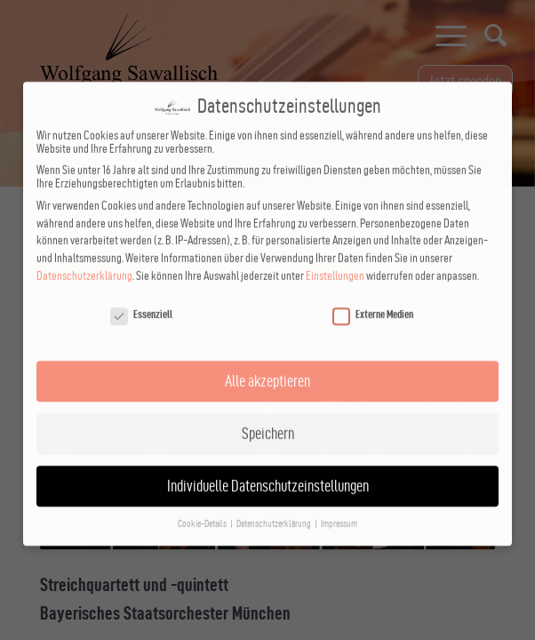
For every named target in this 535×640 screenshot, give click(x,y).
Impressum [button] (339, 509)
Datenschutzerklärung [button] (274, 509)
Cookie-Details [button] (203, 509)
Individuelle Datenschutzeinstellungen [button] (268, 470)
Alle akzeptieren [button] (267, 365)
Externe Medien (372, 299)
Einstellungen (335, 261)
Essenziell (141, 299)
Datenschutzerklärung (84, 261)
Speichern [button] (268, 418)
